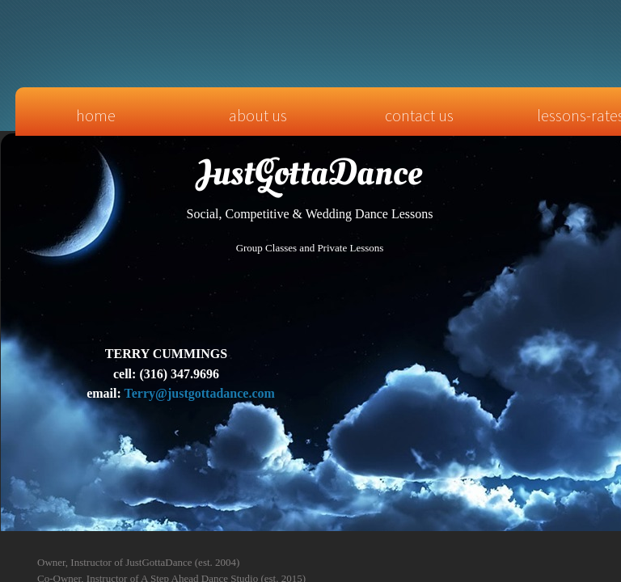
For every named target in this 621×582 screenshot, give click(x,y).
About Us (258, 115)
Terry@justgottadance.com (200, 393)
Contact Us (419, 115)
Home (96, 115)
